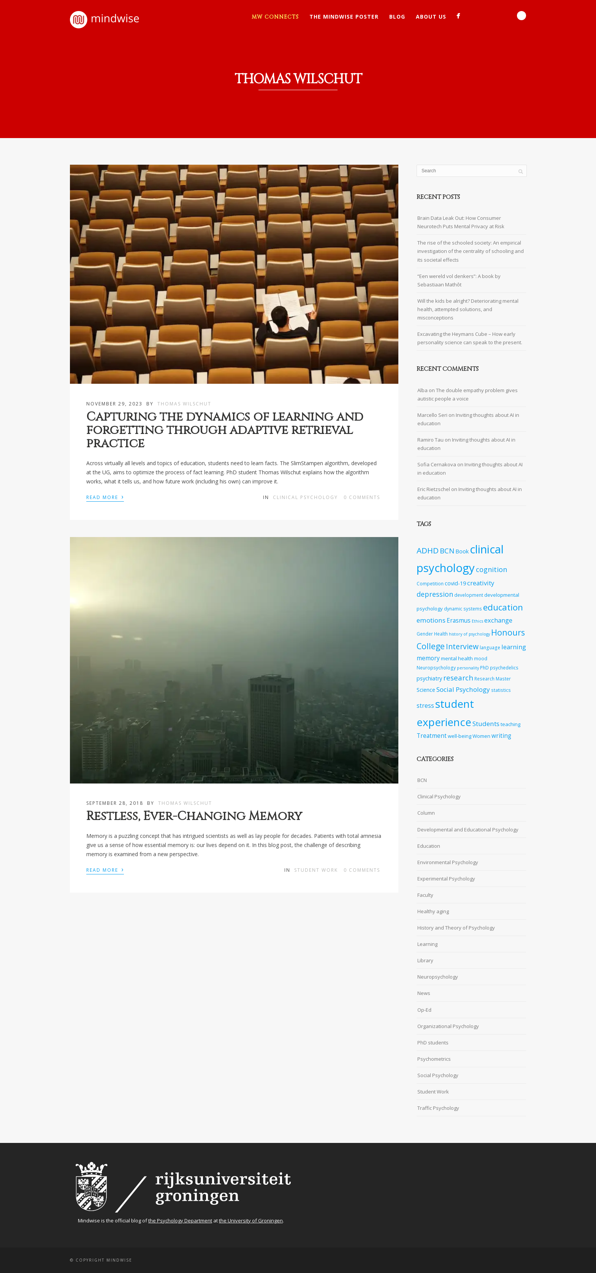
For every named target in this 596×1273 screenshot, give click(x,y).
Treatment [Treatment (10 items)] (432, 736)
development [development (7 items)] (468, 595)
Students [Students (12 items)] (485, 723)
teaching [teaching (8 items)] (510, 724)
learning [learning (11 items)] (513, 646)
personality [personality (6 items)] (468, 668)
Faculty (425, 895)
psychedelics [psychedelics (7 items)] (504, 667)
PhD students (433, 1042)
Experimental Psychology (446, 878)
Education (428, 845)
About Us (431, 16)
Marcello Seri (432, 415)
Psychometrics (434, 1058)
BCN (422, 780)
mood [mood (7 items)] (480, 658)
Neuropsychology (437, 976)
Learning (427, 944)
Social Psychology (437, 1075)
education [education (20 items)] (503, 607)
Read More (105, 497)
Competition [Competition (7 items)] (430, 583)
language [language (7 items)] (490, 647)
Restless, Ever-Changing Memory (194, 816)
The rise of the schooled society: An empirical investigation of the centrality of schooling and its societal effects (470, 251)
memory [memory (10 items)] (428, 658)
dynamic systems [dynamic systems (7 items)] (463, 609)
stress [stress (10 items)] (425, 706)
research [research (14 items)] (458, 678)
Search (521, 15)
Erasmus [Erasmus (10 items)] (459, 621)
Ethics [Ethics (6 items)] (477, 621)
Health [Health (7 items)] (441, 634)
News (423, 993)
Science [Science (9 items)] (426, 689)
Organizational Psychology (448, 1026)
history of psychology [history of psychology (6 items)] (469, 634)
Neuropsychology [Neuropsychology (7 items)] (436, 667)
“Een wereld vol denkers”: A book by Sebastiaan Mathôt (459, 280)
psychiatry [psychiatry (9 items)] (429, 678)
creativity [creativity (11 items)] (480, 582)
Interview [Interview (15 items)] (462, 646)
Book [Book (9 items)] (462, 551)
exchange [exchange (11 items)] (498, 620)
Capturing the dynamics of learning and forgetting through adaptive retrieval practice (224, 430)
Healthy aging (433, 911)
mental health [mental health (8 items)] (457, 658)
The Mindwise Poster (344, 16)
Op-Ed (424, 1009)
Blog (397, 16)
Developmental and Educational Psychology (467, 829)
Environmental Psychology (447, 862)
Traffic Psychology (438, 1108)
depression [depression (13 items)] (435, 594)
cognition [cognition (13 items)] (491, 569)
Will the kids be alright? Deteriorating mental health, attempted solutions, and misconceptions (467, 309)
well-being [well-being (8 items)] (459, 736)
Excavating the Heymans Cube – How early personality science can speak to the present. (469, 338)
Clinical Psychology (305, 497)
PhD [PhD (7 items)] (484, 667)
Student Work (316, 870)
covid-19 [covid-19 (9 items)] (455, 583)
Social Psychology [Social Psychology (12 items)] (463, 689)
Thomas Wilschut (184, 403)
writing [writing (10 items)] (501, 736)
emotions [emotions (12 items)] (431, 620)
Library (425, 960)
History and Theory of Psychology (456, 927)
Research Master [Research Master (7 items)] (492, 678)
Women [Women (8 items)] (481, 736)
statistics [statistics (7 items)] (501, 690)
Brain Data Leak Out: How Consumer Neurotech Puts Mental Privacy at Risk (460, 222)
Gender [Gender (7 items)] (425, 634)
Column (426, 812)
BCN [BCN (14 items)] (447, 551)
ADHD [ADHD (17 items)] (428, 550)
